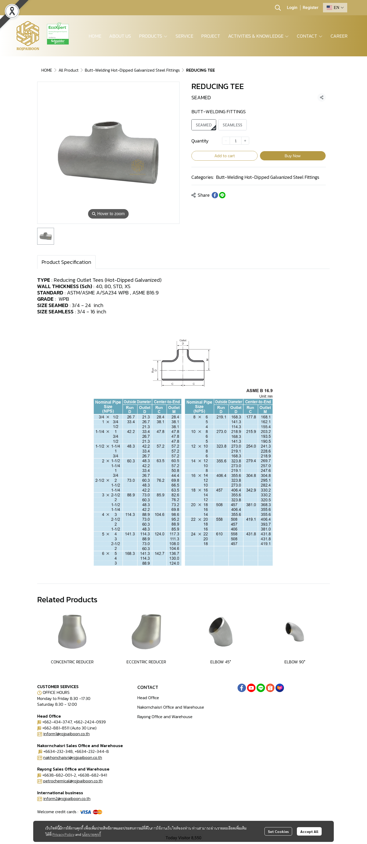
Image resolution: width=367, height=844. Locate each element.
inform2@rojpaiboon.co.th (66, 798)
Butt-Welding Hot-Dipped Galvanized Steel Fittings (132, 70)
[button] (277, 7)
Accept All (309, 831)
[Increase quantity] (245, 140)
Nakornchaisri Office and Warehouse (170, 707)
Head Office (148, 697)
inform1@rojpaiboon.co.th (66, 734)
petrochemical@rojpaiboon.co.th (73, 781)
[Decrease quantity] (226, 140)
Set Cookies (278, 831)
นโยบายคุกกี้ (91, 834)
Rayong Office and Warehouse (164, 716)
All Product (69, 70)
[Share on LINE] (222, 195)
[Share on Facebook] (215, 195)
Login (292, 7)
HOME (46, 70)
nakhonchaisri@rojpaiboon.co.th (72, 757)
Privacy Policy (63, 834)
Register (310, 7)
